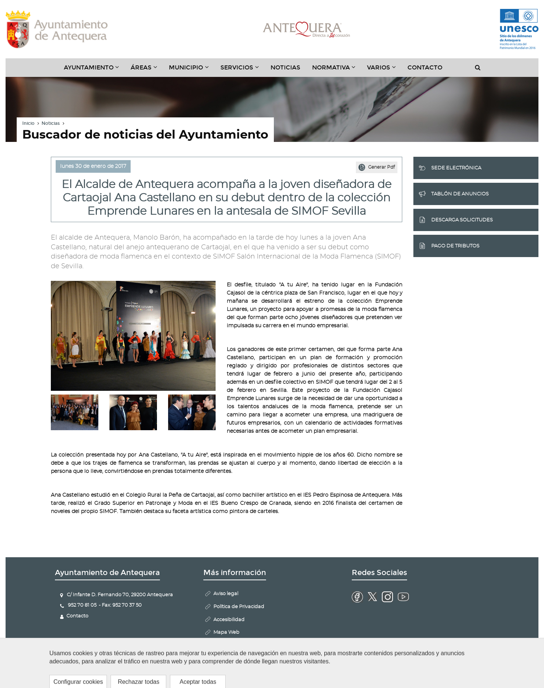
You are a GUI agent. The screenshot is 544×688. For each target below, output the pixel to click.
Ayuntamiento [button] (94, 70)
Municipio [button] (191, 70)
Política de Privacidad (238, 606)
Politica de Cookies (235, 645)
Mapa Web (226, 632)
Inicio (28, 123)
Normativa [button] (336, 70)
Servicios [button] (242, 70)
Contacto (424, 67)
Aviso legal (225, 593)
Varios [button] (384, 70)
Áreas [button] (147, 70)
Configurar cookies (236, 658)
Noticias (285, 67)
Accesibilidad (229, 619)
